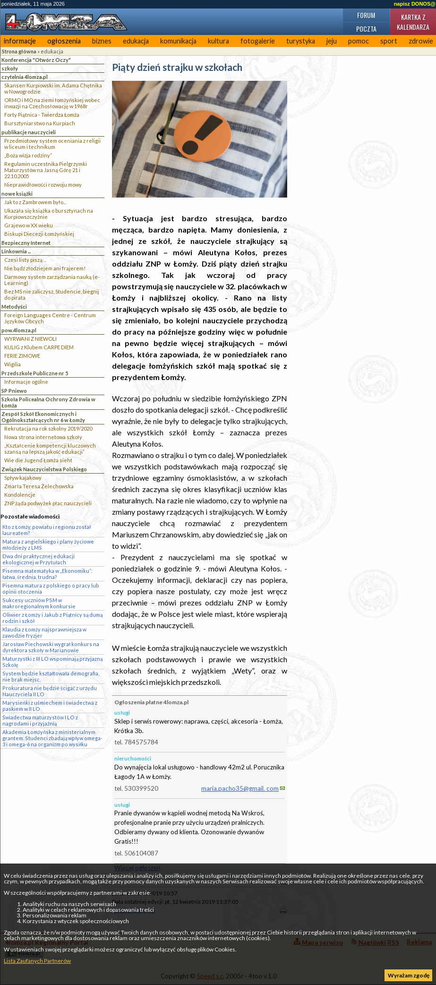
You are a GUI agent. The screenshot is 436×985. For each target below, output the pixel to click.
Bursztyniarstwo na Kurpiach (39, 123)
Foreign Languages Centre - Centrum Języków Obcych (50, 318)
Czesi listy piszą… (25, 260)
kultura (218, 41)
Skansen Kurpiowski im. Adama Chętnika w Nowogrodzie (53, 88)
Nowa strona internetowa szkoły (43, 437)
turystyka (300, 41)
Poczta (366, 29)
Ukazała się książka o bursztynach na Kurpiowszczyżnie (48, 213)
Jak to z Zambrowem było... (35, 202)
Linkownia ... (16, 251)
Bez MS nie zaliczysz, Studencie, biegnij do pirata (51, 294)
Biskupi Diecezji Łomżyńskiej (39, 234)
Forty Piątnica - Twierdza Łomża (41, 115)
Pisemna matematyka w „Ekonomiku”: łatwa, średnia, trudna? (47, 574)
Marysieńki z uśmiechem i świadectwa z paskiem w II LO (49, 706)
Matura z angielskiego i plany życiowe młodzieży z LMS (48, 544)
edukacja (136, 41)
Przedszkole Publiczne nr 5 (34, 373)
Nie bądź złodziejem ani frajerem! (44, 268)
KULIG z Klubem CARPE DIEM (39, 347)
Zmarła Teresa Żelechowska (39, 486)
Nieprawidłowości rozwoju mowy (43, 184)
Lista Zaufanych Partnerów (37, 960)
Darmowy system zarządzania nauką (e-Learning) (52, 280)
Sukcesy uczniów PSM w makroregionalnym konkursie (39, 603)
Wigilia (12, 364)
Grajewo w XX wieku (28, 225)
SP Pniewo (14, 391)
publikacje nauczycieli (28, 132)
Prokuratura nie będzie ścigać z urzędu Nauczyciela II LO (49, 691)
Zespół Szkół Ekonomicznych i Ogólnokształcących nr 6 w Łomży (43, 417)
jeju (331, 41)
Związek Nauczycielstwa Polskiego (44, 469)
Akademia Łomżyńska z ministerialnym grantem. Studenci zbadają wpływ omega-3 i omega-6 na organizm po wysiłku (52, 738)
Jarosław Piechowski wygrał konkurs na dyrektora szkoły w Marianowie (50, 647)
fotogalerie (257, 41)
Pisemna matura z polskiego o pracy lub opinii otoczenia (50, 588)
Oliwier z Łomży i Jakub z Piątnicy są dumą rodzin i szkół (52, 618)
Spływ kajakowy (23, 478)
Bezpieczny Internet (26, 243)
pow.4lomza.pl (18, 330)
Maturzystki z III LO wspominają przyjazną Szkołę (52, 662)
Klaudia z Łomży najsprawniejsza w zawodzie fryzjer (44, 632)
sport (388, 41)
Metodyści (14, 306)
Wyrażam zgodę (408, 975)
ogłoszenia (64, 41)
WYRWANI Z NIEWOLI (30, 339)
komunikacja (178, 41)
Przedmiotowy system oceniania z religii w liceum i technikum (52, 144)
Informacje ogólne (26, 382)
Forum (366, 15)
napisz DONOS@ (415, 4)
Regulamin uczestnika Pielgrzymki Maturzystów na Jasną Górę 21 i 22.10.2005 (45, 170)
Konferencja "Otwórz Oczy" (36, 60)
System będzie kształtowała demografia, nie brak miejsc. (50, 676)
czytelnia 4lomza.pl (24, 77)
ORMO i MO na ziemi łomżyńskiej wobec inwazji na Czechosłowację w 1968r (52, 103)
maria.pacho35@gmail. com (240, 788)
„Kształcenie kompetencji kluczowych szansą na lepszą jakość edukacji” (50, 448)
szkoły (9, 68)
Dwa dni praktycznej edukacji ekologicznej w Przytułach (38, 559)
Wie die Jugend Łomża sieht (38, 460)
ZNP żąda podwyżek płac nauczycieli (48, 503)
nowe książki (17, 193)
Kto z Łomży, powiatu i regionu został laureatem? (46, 530)
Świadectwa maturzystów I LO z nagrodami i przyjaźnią (40, 720)
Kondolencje (19, 495)
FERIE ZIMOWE (22, 356)
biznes (101, 41)
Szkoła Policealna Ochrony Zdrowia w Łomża (48, 402)
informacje (20, 41)
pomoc (358, 41)
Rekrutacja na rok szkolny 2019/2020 (48, 428)
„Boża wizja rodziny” (28, 155)
